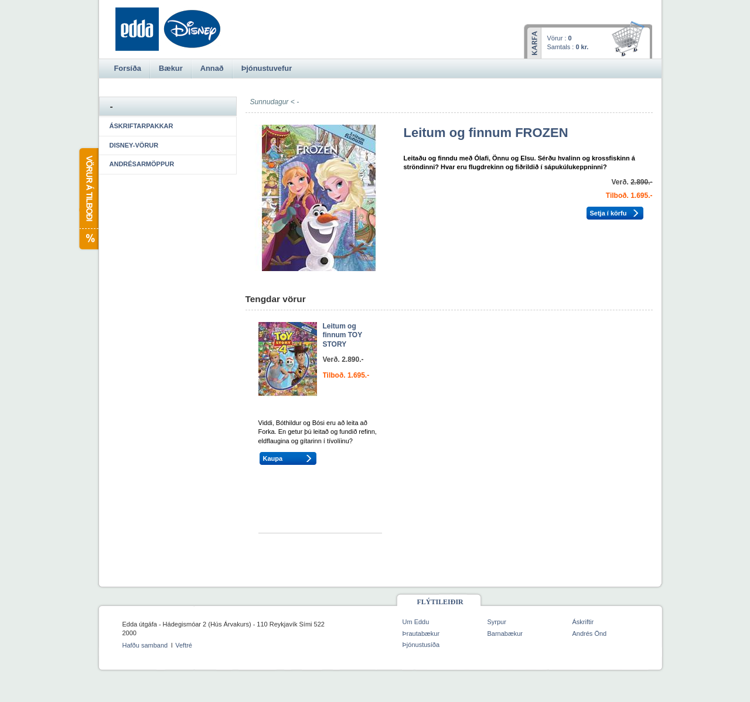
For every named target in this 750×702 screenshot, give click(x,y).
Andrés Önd (589, 633)
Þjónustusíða (421, 644)
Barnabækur (505, 633)
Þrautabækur (421, 633)
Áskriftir (583, 621)
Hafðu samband (145, 645)
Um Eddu (416, 621)
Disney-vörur (134, 145)
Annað (212, 68)
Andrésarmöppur (142, 163)
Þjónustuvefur (266, 68)
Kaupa (273, 458)
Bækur (171, 68)
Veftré (183, 645)
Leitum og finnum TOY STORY (342, 335)
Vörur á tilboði (88, 198)
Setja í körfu (608, 213)
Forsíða (127, 68)
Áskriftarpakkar (141, 125)
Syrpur (497, 621)
